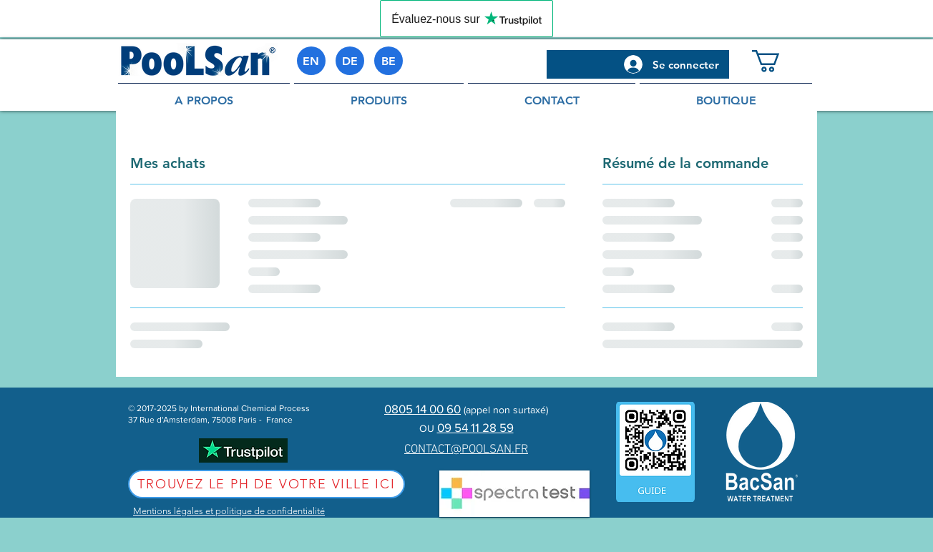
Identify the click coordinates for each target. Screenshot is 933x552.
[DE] (350, 60)
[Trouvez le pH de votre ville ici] (266, 484)
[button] (779, 61)
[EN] (311, 60)
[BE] (388, 60)
